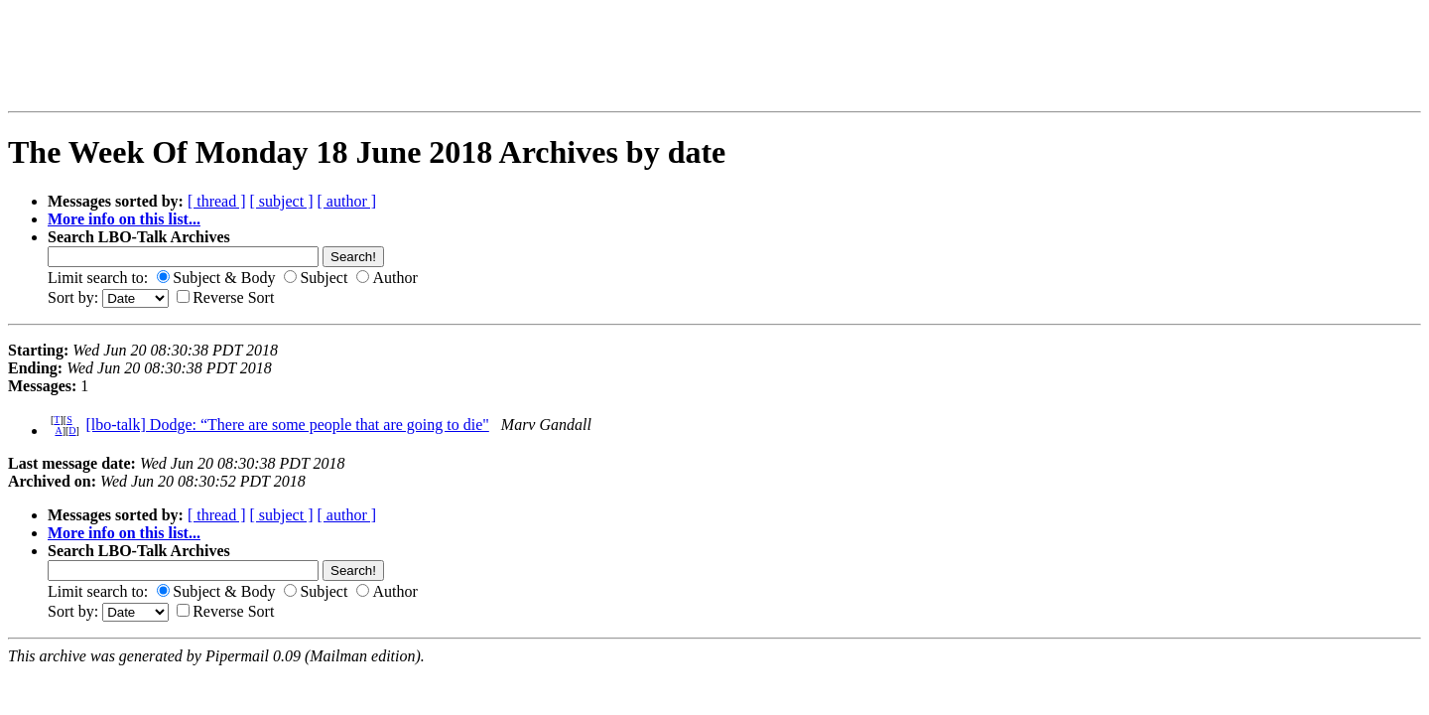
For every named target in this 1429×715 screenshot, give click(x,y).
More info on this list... (124, 219)
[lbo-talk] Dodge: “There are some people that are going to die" (286, 424)
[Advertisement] (351, 55)
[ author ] (347, 201)
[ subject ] (282, 201)
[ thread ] (217, 201)
